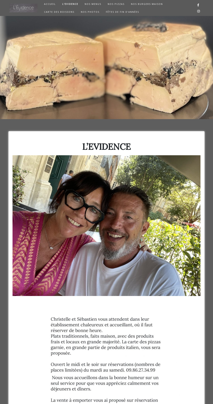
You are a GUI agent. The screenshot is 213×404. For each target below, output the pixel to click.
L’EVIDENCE (70, 3)
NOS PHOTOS (90, 11)
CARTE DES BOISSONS (59, 11)
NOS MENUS (93, 3)
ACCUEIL (50, 3)
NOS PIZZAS (116, 3)
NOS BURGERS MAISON (147, 3)
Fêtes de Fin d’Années (122, 11)
